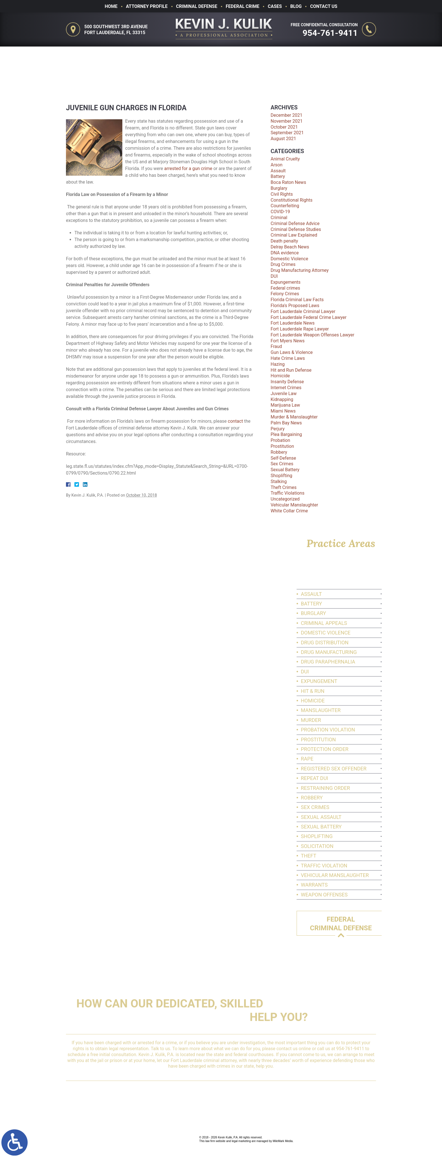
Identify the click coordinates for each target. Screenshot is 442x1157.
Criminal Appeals (361, 623)
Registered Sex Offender (371, 769)
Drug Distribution (362, 642)
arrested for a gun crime (188, 168)
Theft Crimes (284, 487)
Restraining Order (362, 788)
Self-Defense (283, 458)
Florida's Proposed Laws (295, 305)
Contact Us (323, 6)
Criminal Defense (196, 6)
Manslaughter (358, 710)
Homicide (280, 375)
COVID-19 (280, 211)
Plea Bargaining (286, 434)
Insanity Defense (287, 381)
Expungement (356, 681)
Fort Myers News (288, 340)
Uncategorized (285, 499)
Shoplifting (281, 475)
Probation (280, 440)
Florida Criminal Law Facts (297, 299)
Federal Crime (242, 6)
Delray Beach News (290, 247)
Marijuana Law (285, 405)
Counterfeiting (285, 205)
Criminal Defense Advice (295, 223)
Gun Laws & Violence (292, 352)
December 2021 (286, 115)
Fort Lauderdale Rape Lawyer (300, 329)
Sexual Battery (285, 469)
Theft (346, 856)
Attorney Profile (147, 6)
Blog (296, 6)
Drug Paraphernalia (365, 662)
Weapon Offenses (361, 895)
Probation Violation (365, 730)
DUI (274, 276)
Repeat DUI (352, 778)
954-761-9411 (331, 33)
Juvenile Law (284, 393)
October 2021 (284, 127)
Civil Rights (282, 194)
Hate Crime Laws (288, 358)
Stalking (279, 481)
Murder (348, 720)
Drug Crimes (283, 264)
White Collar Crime (289, 511)
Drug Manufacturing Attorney (300, 270)
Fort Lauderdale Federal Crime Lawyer (308, 317)
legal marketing (241, 1141)
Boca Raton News (288, 182)
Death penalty (284, 241)
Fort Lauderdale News (293, 323)
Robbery (279, 452)
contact (235, 421)
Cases (275, 6)
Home (111, 6)
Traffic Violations (287, 493)
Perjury (278, 428)
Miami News (283, 411)
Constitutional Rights (292, 200)
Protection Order (362, 749)
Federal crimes (285, 288)
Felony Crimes (285, 293)
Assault (278, 170)
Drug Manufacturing (366, 652)
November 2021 (286, 121)
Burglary (279, 188)
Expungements (285, 282)
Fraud (276, 346)
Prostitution (282, 446)
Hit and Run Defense (291, 370)
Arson (276, 165)
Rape (344, 759)
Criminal (279, 217)
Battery (278, 176)
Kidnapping (282, 399)
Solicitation (354, 846)
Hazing (278, 364)
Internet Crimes (286, 387)
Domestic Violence (289, 258)
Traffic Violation (361, 866)
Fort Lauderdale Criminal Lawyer (303, 311)
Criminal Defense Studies (296, 229)
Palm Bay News (286, 423)
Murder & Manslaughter (294, 417)
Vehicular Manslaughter (294, 505)
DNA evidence (285, 252)
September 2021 (287, 132)
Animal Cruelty (285, 159)
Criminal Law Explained (294, 235)
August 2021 (283, 138)
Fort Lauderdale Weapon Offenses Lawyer (312, 335)
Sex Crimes (282, 463)
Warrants (351, 885)
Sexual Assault (358, 817)
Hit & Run (350, 691)
